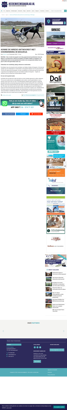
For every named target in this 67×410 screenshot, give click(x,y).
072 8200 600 (11, 386)
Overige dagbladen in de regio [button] (57, 383)
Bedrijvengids (14, 10)
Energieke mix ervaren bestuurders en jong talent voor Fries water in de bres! (58, 292)
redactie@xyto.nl (12, 388)
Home (3, 14)
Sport (33, 10)
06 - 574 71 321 (27, 107)
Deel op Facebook (8, 114)
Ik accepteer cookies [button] (59, 407)
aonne (7, 95)
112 (4, 10)
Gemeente (20, 10)
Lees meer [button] (9, 407)
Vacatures (42, 10)
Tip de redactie (36, 114)
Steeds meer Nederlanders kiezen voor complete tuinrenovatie (58, 335)
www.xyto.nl (11, 389)
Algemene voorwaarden (52, 403)
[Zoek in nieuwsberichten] (57, 11)
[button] (1, 364)
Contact (47, 10)
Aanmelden (37, 394)
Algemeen (8, 10)
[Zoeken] (65, 11)
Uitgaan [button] (36, 10)
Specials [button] (28, 10)
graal (10, 95)
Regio (24, 10)
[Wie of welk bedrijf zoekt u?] (57, 23)
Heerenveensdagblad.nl (22, 4)
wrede (3, 95)
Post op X (22, 114)
